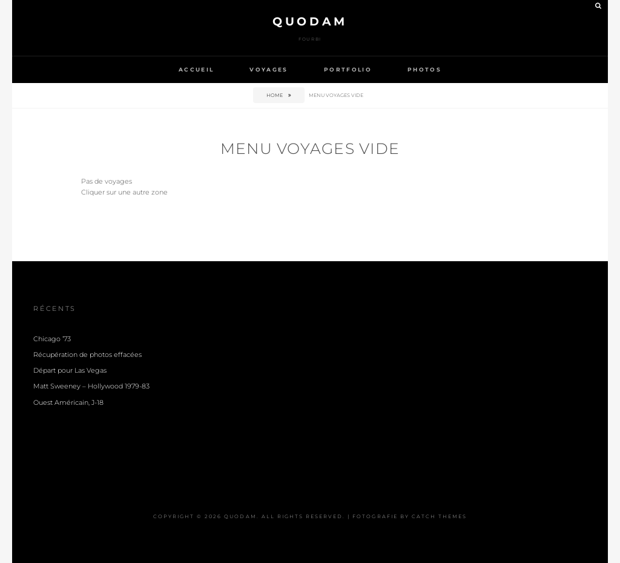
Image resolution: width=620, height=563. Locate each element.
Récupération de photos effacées (87, 355)
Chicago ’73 (52, 339)
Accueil (196, 69)
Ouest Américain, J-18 (68, 403)
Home (275, 95)
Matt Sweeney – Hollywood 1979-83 (91, 386)
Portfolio (348, 69)
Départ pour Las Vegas (70, 371)
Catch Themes (439, 516)
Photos (424, 69)
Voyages (268, 69)
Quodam (310, 21)
